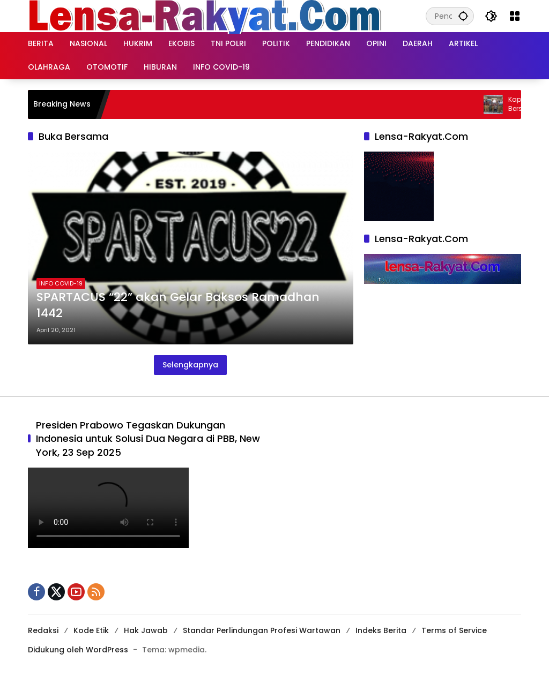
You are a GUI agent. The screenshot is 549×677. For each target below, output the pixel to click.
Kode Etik (91, 630)
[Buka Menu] (514, 16)
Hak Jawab (146, 630)
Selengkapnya (190, 364)
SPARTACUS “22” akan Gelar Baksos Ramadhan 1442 (178, 305)
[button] (463, 16)
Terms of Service (454, 630)
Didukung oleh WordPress (78, 649)
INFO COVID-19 (61, 283)
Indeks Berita (380, 630)
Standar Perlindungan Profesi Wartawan (261, 630)
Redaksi (43, 630)
